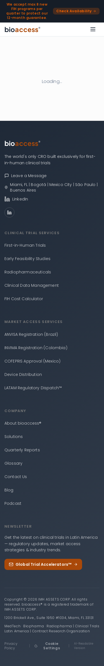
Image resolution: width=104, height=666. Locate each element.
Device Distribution (23, 374)
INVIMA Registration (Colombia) (35, 348)
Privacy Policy (10, 645)
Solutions (13, 436)
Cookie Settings (47, 645)
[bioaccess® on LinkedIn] (52, 199)
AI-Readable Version (83, 645)
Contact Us (15, 476)
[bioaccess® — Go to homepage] (22, 29)
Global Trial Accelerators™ (43, 564)
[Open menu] (93, 29)
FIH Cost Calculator (23, 299)
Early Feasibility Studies (27, 258)
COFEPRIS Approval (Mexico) (32, 361)
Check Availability (76, 11)
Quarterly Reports (22, 450)
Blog (9, 490)
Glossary (13, 463)
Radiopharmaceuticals (27, 272)
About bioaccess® (23, 423)
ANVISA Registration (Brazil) (31, 334)
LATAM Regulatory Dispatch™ (33, 388)
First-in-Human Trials (25, 245)
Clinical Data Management (31, 285)
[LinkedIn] (9, 212)
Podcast (12, 503)
